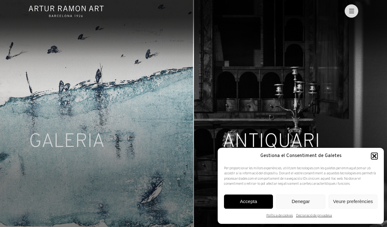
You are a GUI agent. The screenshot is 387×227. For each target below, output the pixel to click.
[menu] (351, 11)
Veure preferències (353, 201)
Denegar (301, 201)
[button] (374, 156)
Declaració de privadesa (314, 215)
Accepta (248, 201)
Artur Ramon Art (66, 11)
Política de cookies (279, 215)
